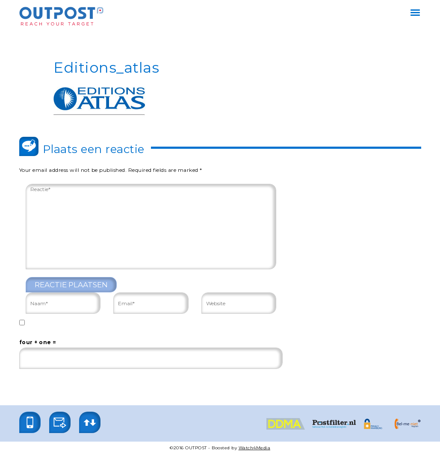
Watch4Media (255, 448)
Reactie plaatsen (71, 284)
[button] (30, 422)
